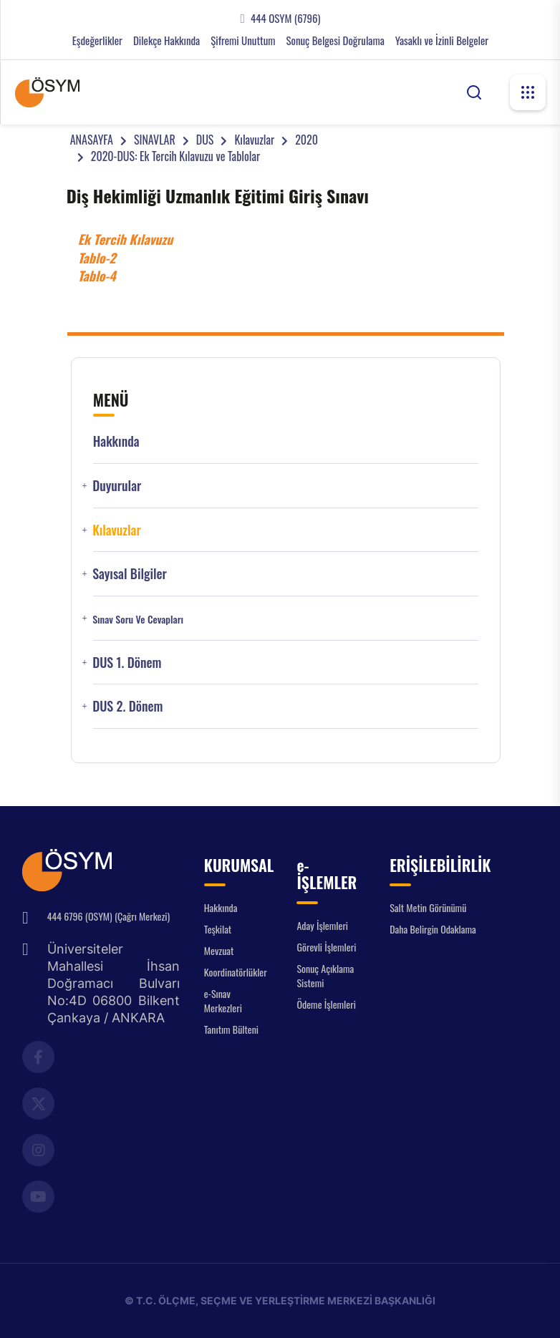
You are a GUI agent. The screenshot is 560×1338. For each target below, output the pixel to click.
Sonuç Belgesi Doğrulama (335, 40)
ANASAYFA (91, 139)
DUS (205, 139)
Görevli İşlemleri (326, 946)
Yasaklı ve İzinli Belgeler (441, 40)
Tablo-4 (97, 275)
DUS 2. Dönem (127, 706)
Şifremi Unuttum (243, 40)
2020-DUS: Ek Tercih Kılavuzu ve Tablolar (175, 156)
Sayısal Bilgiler (129, 574)
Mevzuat (219, 950)
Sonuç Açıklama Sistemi (325, 975)
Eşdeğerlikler (97, 40)
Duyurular (116, 486)
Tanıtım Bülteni (231, 1029)
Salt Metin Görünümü (428, 907)
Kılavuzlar (254, 139)
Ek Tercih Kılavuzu (125, 239)
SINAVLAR (154, 139)
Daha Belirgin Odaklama (433, 928)
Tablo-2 (97, 257)
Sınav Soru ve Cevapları (137, 619)
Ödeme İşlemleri (325, 1004)
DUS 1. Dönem (126, 663)
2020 (306, 139)
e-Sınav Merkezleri (223, 1000)
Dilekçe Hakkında (166, 40)
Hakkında (116, 441)
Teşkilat (217, 928)
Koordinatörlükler (235, 971)
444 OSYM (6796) (285, 18)
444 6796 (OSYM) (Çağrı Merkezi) (108, 915)
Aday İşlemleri (322, 925)
